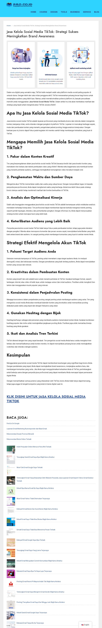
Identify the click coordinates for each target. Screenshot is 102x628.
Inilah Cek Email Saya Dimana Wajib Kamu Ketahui (25, 541)
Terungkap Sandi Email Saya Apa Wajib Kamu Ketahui (27, 452)
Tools (64, 12)
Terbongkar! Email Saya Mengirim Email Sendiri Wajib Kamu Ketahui (32, 520)
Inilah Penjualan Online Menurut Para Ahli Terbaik (25, 447)
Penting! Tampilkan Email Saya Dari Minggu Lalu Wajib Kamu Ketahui (32, 525)
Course (43, 12)
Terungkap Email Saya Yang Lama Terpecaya (24, 499)
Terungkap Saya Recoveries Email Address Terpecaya (27, 562)
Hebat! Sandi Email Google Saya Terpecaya (23, 530)
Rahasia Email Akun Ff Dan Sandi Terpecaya (23, 546)
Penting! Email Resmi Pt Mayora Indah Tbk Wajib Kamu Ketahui (30, 515)
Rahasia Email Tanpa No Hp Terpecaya (21, 536)
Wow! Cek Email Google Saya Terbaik (21, 457)
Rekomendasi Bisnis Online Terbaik (19, 439)
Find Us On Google (13, 423)
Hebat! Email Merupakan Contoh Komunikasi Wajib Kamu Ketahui (31, 504)
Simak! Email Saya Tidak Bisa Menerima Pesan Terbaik (27, 489)
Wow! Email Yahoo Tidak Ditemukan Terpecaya (24, 473)
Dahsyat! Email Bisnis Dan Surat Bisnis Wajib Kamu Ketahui (28, 478)
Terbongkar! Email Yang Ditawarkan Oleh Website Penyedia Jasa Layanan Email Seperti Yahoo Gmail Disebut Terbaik (49, 462)
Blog (96, 12)
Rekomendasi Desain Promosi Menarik (20, 434)
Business (75, 12)
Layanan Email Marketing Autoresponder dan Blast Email (27, 429)
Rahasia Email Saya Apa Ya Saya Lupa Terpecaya (25, 510)
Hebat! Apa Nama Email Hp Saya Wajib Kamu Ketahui (26, 468)
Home (33, 12)
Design (54, 12)
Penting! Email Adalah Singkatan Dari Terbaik (24, 551)
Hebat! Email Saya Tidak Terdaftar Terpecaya (24, 567)
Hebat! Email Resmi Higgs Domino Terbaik (23, 557)
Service (87, 12)
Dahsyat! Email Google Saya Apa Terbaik (22, 494)
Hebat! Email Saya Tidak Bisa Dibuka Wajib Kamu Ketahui (28, 483)
